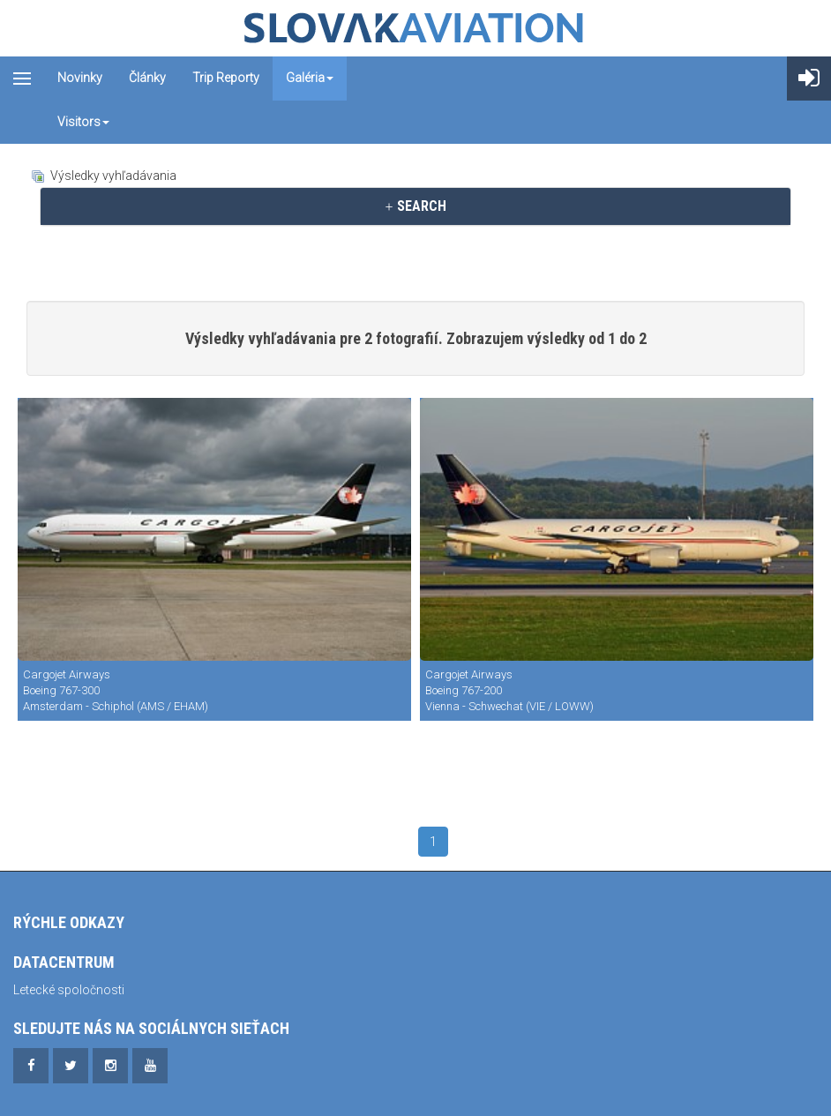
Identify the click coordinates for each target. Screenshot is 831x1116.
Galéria (309, 78)
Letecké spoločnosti (68, 990)
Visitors (83, 122)
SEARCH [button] (415, 206)
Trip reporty (225, 78)
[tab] (415, 206)
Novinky (79, 78)
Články (147, 78)
